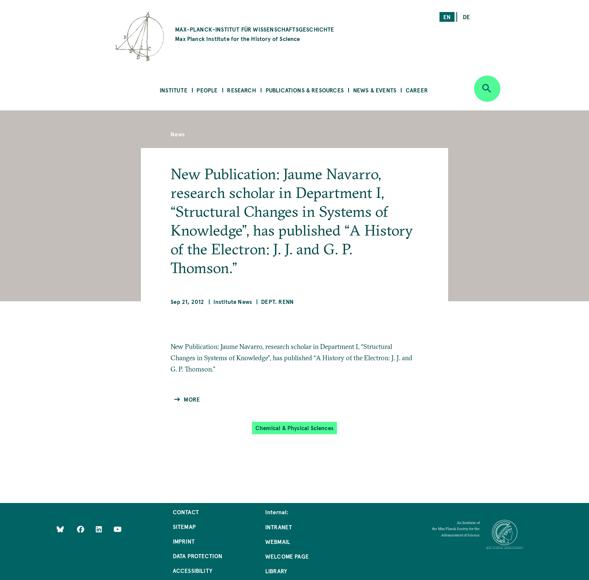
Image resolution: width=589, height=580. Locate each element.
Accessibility (192, 570)
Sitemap (184, 526)
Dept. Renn (277, 301)
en (447, 17)
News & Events (374, 90)
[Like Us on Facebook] (81, 529)
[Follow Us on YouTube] (117, 529)
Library (276, 571)
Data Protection (198, 556)
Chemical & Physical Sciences (294, 427)
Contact (186, 512)
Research (241, 90)
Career (417, 90)
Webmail (277, 541)
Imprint (184, 541)
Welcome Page (287, 556)
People (206, 90)
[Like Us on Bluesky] (60, 529)
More (192, 399)
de (466, 17)
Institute (173, 90)
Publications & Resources (305, 90)
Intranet (278, 527)
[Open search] (487, 89)
